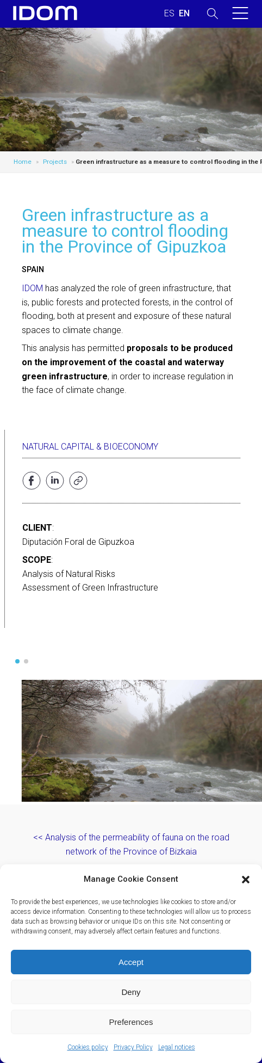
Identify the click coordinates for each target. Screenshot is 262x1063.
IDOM (32, 288)
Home (23, 161)
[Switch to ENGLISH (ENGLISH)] (184, 13)
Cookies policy (87, 1047)
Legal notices (176, 1047)
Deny (130, 992)
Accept (131, 962)
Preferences (131, 1022)
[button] (245, 879)
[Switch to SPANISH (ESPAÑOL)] (169, 13)
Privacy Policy (133, 1047)
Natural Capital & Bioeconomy (90, 446)
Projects (55, 161)
